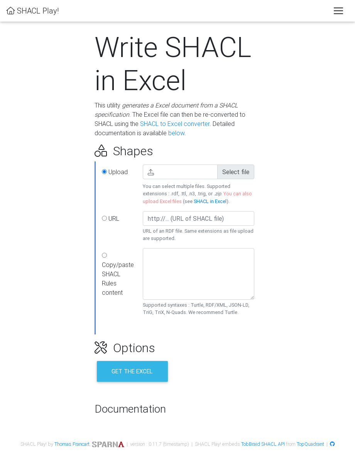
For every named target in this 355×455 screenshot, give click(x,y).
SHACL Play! (32, 10)
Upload (115, 172)
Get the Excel (132, 371)
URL (110, 218)
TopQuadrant (310, 444)
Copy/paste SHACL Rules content (118, 274)
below (176, 133)
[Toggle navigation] (338, 10)
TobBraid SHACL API (263, 444)
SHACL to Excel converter (175, 124)
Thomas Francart (72, 444)
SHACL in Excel (210, 201)
